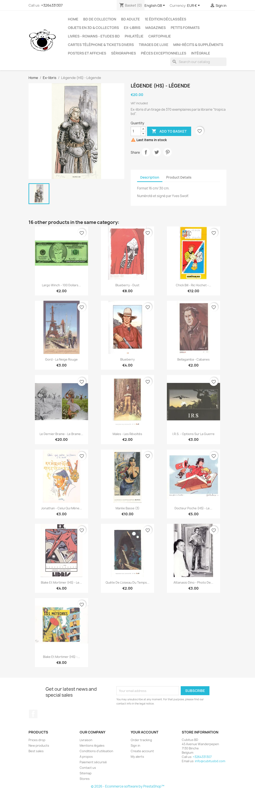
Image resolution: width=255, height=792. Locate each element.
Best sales (36, 751)
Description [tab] (149, 177)
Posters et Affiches (87, 53)
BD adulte (130, 19)
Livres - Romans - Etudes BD (94, 36)
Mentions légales (92, 745)
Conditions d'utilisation (96, 751)
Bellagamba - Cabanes (193, 359)
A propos (86, 757)
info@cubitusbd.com (210, 761)
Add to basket (169, 131)
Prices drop (37, 740)
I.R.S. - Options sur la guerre (193, 434)
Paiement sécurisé (93, 762)
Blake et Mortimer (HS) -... (61, 657)
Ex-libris (132, 27)
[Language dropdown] (155, 5)
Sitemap (86, 773)
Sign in (135, 745)
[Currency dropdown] (194, 5)
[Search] (198, 61)
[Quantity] (136, 131)
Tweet (156, 152)
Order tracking (141, 740)
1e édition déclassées (165, 19)
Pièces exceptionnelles (163, 53)
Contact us (88, 768)
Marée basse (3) (127, 508)
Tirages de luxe (153, 44)
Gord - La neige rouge (61, 359)
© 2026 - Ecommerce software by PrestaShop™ (127, 786)
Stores (85, 779)
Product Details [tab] (178, 177)
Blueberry (127, 359)
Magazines (155, 27)
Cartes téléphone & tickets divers (101, 44)
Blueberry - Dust (127, 285)
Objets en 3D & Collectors (93, 27)
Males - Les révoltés (127, 434)
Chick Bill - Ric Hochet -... (193, 285)
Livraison (86, 740)
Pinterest (167, 152)
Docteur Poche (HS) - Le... (193, 508)
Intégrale (200, 53)
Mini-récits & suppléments (198, 44)
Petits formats (185, 27)
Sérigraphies (123, 53)
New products (39, 745)
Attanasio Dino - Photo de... (193, 582)
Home (73, 19)
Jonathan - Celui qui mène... (61, 508)
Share (146, 152)
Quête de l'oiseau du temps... (127, 582)
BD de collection (99, 19)
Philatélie (134, 36)
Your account (144, 732)
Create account (142, 751)
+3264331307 (52, 5)
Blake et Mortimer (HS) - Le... (61, 582)
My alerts (137, 757)
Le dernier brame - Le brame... (61, 434)
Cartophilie (159, 36)
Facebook (33, 714)
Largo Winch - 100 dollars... (61, 285)
